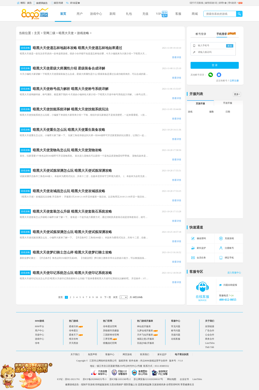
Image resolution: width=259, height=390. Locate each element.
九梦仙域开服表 (145, 330)
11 (101, 297)
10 (97, 297)
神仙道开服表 (144, 326)
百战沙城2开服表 (145, 343)
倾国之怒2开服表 (145, 339)
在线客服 (175, 339)
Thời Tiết (209, 347)
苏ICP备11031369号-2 (120, 379)
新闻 (112, 13)
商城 (195, 13)
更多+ (237, 94)
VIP (161, 14)
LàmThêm (210, 343)
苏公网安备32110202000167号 (148, 379)
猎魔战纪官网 (110, 343)
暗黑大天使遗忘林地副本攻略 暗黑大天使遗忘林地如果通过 (77, 48)
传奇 (37, 343)
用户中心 (39, 330)
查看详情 (176, 57)
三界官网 (107, 339)
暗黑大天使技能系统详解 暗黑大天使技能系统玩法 (71, 109)
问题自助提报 (230, 285)
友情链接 (209, 326)
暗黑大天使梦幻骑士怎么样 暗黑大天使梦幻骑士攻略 (72, 252)
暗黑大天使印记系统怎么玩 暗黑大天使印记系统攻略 (72, 273)
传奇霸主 (73, 330)
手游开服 (227, 103)
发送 (229, 45)
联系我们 (144, 354)
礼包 (129, 13)
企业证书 (184, 379)
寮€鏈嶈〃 (233, 3)
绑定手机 (226, 258)
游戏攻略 (83, 33)
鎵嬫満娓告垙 (40, 4)
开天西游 (73, 343)
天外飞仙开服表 (145, 334)
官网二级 (49, 33)
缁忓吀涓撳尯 (196, 3)
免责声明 (92, 354)
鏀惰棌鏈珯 (211, 3)
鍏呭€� (223, 3)
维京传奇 (73, 339)
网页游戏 (127, 354)
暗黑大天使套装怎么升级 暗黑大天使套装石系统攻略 (72, 211)
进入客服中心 (234, 272)
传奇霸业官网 (110, 326)
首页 (63, 13)
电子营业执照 (181, 354)
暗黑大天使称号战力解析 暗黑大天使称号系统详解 (71, 89)
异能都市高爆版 (111, 330)
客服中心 (109, 354)
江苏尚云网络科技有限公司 (103, 360)
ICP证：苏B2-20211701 (68, 379)
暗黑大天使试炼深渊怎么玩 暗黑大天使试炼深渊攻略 (72, 170)
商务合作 (209, 339)
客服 (178, 13)
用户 (80, 13)
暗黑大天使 (66, 33)
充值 (145, 13)
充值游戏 (226, 238)
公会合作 (209, 334)
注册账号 (226, 248)
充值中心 (39, 334)
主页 (37, 33)
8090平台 (39, 326)
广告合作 (209, 330)
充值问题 (175, 334)
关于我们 (75, 354)
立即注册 (234, 80)
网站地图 (171, 379)
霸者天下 (73, 334)
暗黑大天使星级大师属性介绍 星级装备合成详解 (69, 68)
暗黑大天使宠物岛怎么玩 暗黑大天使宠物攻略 (67, 150)
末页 (115, 297)
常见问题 (175, 326)
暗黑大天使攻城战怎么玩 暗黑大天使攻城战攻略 (69, 191)
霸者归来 (73, 326)
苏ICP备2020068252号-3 (94, 379)
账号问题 (175, 330)
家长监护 (198, 248)
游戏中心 (96, 13)
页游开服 (200, 103)
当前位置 (25, 33)
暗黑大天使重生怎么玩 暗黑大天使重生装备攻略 (69, 130)
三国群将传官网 (111, 334)
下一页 (107, 297)
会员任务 (198, 258)
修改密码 (198, 238)
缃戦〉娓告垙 (24, 3)
